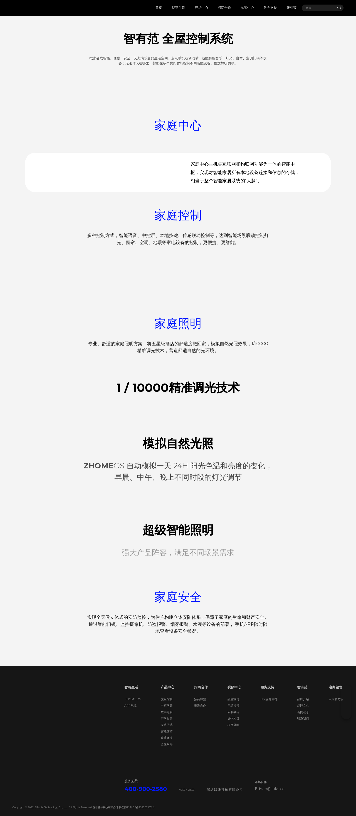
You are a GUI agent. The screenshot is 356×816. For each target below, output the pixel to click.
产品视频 (233, 713)
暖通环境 (167, 746)
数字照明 (167, 720)
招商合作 (201, 695)
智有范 (302, 695)
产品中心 (167, 695)
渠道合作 (200, 713)
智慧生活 (131, 695)
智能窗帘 (167, 739)
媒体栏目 (233, 726)
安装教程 (233, 720)
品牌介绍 (303, 707)
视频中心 (234, 695)
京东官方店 (336, 707)
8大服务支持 (269, 707)
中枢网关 (167, 713)
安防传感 (167, 733)
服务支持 (267, 695)
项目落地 (233, 733)
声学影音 (167, 726)
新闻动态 (303, 720)
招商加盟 (200, 707)
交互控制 (167, 707)
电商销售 (335, 695)
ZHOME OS (132, 707)
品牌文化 (303, 713)
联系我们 (303, 726)
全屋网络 (167, 752)
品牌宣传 (233, 707)
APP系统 (130, 713)
